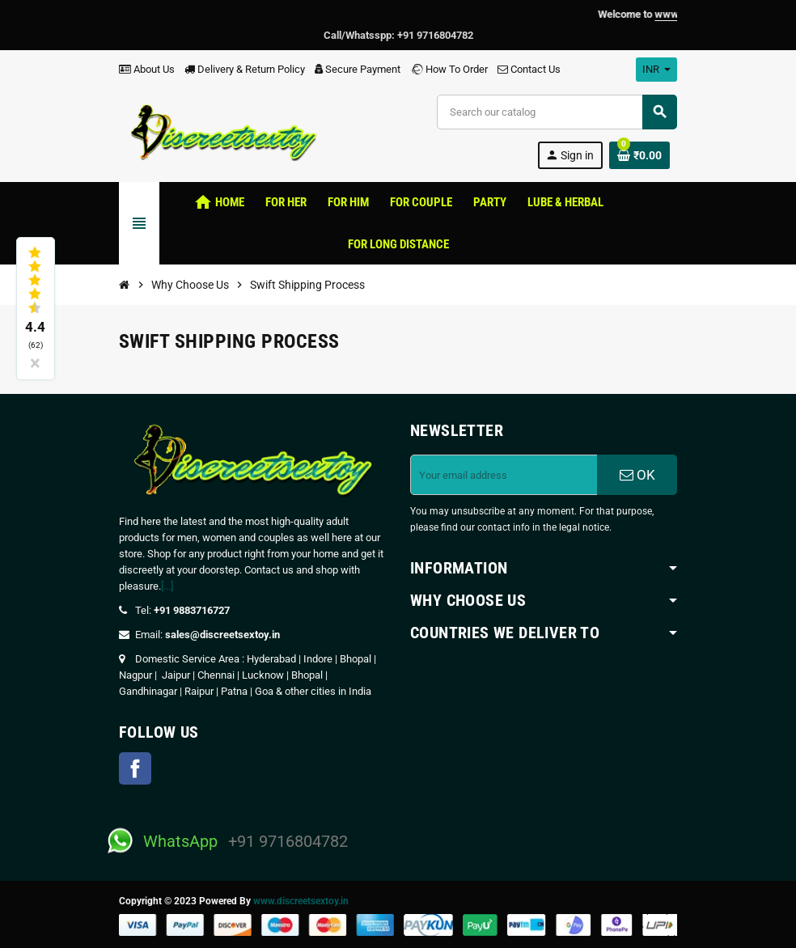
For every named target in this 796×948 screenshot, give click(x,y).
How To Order (449, 69)
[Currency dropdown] (656, 69)
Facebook (135, 768)
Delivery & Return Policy (244, 69)
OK (637, 475)
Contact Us (529, 69)
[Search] (556, 112)
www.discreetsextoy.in (301, 901)
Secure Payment (357, 69)
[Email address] (504, 475)
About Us (147, 69)
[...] (167, 586)
